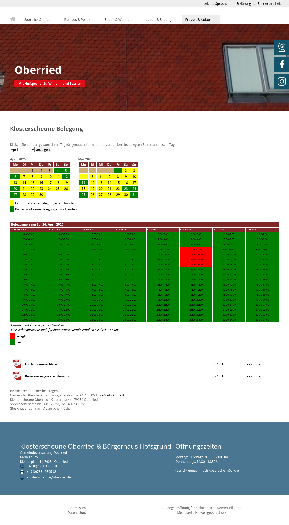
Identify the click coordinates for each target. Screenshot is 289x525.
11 (58, 176)
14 (24, 182)
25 (58, 188)
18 (58, 182)
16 (41, 182)
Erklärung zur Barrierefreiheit (258, 3)
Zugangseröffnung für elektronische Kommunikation (201, 508)
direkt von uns (109, 329)
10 (50, 176)
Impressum (77, 508)
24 (50, 188)
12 (92, 182)
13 (15, 182)
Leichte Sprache (216, 3)
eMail (106, 395)
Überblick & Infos (36, 19)
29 (32, 194)
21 (24, 188)
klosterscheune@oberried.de (49, 477)
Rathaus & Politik (77, 19)
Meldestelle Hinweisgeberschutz (201, 512)
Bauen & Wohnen (118, 19)
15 (32, 182)
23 (41, 188)
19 (66, 182)
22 (32, 188)
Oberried (38, 69)
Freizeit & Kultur (197, 19)
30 (41, 194)
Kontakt (118, 395)
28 (24, 194)
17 (50, 182)
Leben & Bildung (158, 19)
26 (66, 188)
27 (101, 194)
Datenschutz (77, 512)
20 (101, 188)
